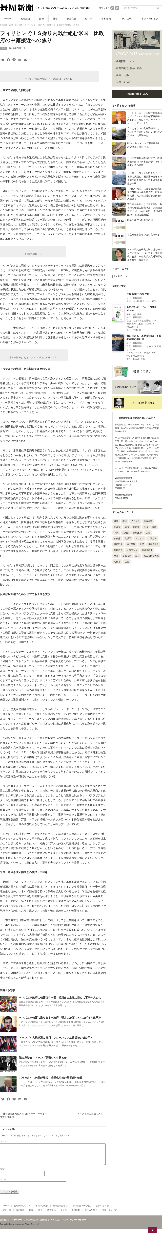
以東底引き (153, 544)
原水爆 (136, 527)
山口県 (89, 18)
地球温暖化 (147, 550)
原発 (137, 556)
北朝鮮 (125, 532)
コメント (4, 1141)
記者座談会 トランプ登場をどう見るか (44, 1057)
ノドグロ (135, 521)
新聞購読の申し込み (82, 1210)
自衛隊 (117, 538)
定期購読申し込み (137, 94)
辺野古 (117, 561)
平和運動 (106, 18)
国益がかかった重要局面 (140, 219)
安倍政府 (137, 532)
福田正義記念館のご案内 (129, 68)
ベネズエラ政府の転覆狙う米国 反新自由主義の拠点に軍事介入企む (60, 997)
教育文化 (71, 18)
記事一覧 (7, 1214)
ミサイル (139, 538)
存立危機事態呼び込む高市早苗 (143, 234)
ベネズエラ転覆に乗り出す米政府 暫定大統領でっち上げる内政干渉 (60, 1017)
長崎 (154, 527)
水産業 (117, 527)
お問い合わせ (123, 82)
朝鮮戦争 (118, 544)
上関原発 (152, 538)
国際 (41, 18)
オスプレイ (132, 550)
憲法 (146, 527)
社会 (55, 18)
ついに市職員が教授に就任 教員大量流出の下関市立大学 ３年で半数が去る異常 (144, 161)
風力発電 (148, 521)
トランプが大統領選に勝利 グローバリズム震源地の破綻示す (56, 1037)
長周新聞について (125, 61)
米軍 (142, 544)
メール (3, 1183)
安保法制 (126, 556)
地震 (116, 556)
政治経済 (25, 18)
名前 (2, 1173)
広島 (148, 532)
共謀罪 (128, 538)
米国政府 (118, 550)
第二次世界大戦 (151, 556)
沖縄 (116, 521)
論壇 (127, 527)
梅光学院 (131, 544)
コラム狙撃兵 (126, 18)
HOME (8, 18)
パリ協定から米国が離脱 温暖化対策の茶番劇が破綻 (50, 1077)
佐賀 (127, 561)
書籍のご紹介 (123, 75)
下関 (116, 532)
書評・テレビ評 (150, 18)
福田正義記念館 (60, 1210)
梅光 (124, 521)
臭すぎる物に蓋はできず (91, 1113)
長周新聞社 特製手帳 (137, 294)
